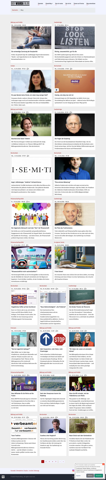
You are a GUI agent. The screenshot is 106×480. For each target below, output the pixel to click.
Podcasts (13, 328)
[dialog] (90, 471)
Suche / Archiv (28, 470)
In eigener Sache (59, 242)
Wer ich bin (68, 3)
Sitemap (36, 470)
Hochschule (57, 66)
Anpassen (78, 475)
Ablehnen (90, 475)
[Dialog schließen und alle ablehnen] (103, 464)
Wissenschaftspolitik (17, 198)
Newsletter (19, 470)
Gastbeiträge (58, 22)
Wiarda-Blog (49, 3)
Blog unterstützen (90, 3)
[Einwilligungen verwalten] (3, 477)
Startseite (40, 3)
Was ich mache (59, 3)
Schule (13, 66)
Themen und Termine (79, 3)
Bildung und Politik (16, 22)
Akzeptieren (99, 475)
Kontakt (13, 470)
